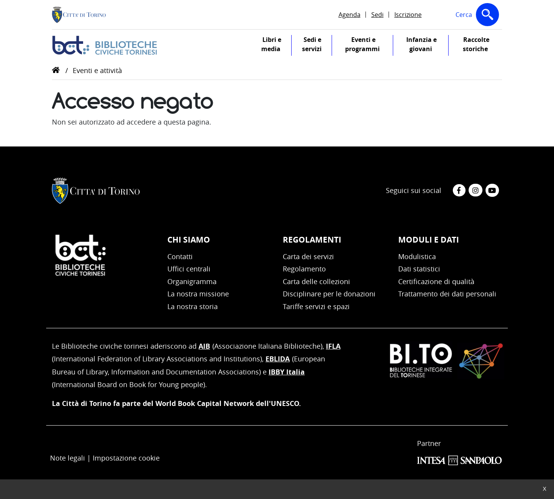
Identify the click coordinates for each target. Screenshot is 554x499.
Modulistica (417, 256)
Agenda (349, 15)
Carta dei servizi (308, 256)
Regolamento (304, 268)
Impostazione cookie (126, 457)
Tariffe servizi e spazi (316, 306)
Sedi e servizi (317, 45)
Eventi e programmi (369, 45)
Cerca (479, 16)
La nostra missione (198, 293)
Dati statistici (419, 268)
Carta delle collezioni (316, 281)
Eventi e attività (97, 70)
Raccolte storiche (482, 45)
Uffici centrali (188, 268)
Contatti (180, 256)
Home (56, 70)
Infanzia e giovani (427, 45)
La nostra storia (192, 306)
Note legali (67, 457)
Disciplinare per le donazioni (329, 293)
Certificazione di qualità (436, 281)
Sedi (377, 15)
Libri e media (276, 45)
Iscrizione (408, 15)
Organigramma (192, 281)
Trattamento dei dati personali (447, 293)
